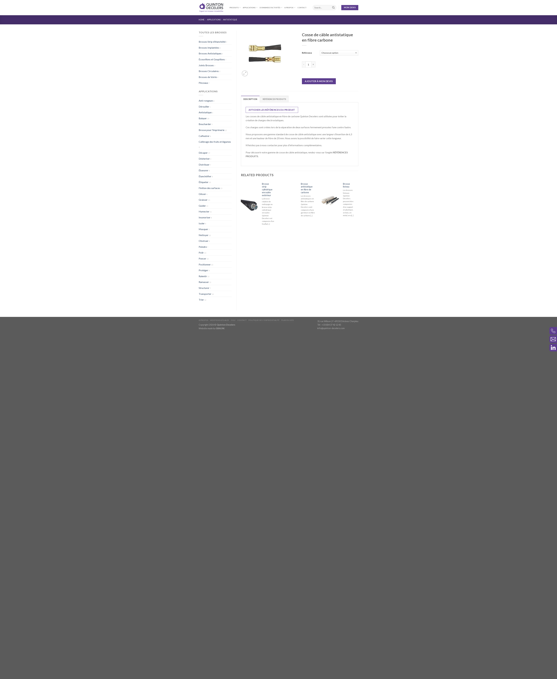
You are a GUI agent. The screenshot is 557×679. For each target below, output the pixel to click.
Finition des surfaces (209, 188)
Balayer (203, 118)
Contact (302, 8)
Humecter (204, 211)
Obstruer (203, 240)
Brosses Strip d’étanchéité (212, 41)
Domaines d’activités (271, 7)
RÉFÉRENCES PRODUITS (274, 99)
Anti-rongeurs (206, 100)
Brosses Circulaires (209, 71)
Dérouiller (204, 106)
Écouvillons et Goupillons (212, 59)
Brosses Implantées (209, 47)
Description (250, 99)
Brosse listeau (346, 185)
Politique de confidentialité (264, 654)
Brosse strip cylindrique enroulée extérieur (267, 190)
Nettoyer (203, 235)
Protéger (203, 270)
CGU (233, 654)
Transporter (205, 293)
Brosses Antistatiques (210, 53)
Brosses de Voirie (208, 77)
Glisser (202, 193)
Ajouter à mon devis (319, 81)
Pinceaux (203, 82)
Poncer (202, 258)
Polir (201, 252)
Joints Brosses (206, 65)
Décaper (203, 152)
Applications (250, 7)
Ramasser (204, 281)
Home (201, 19)
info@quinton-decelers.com (331, 662)
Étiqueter (203, 182)
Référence (307, 53)
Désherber (204, 158)
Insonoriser (204, 217)
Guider (202, 205)
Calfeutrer (204, 135)
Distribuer (204, 164)
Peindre (203, 246)
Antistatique (230, 19)
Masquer (203, 229)
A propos (289, 7)
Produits (235, 7)
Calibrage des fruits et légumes (215, 141)
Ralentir (203, 276)
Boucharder (205, 124)
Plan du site (287, 654)
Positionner (205, 264)
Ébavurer (203, 170)
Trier (201, 299)
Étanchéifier (205, 176)
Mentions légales (219, 654)
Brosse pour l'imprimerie (211, 130)
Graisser (203, 199)
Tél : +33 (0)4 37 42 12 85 (329, 659)
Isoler (202, 223)
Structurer (204, 287)
